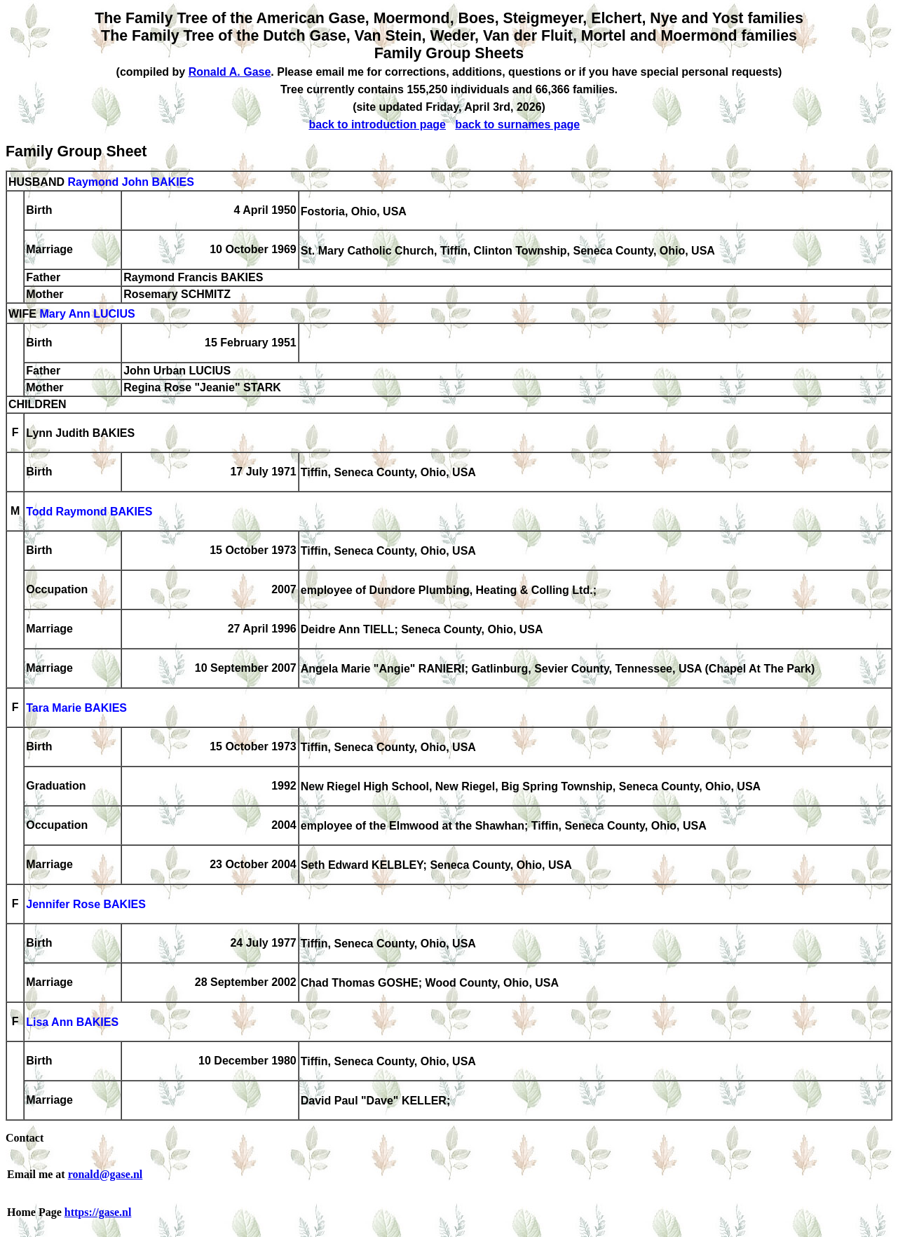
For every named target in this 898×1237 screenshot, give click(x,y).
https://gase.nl (98, 1212)
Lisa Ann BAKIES (72, 1023)
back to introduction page (377, 124)
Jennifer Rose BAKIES (86, 905)
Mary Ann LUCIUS (87, 314)
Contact (24, 1138)
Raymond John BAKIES (130, 182)
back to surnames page (517, 124)
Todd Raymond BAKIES (89, 512)
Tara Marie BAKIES (76, 709)
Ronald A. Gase (230, 72)
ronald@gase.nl (105, 1174)
